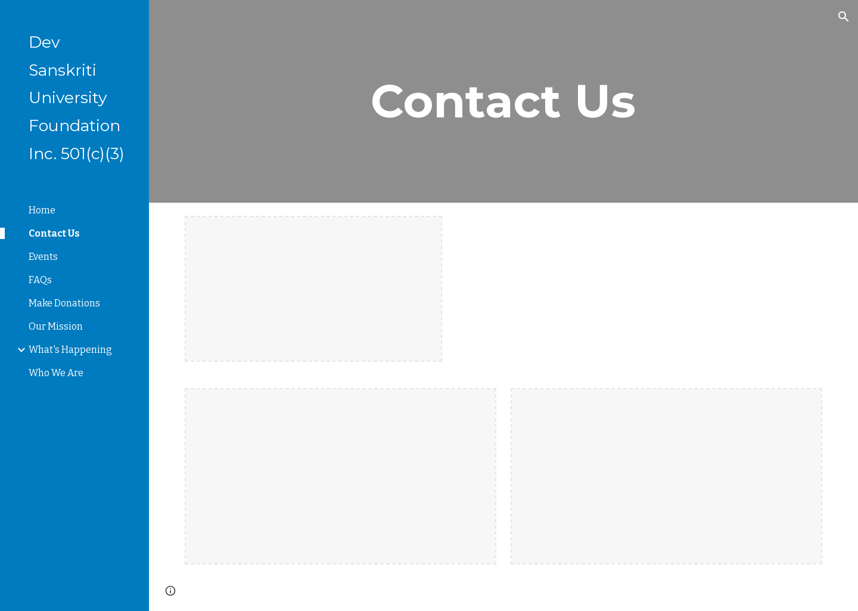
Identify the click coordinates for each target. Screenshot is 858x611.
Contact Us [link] (54, 233)
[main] (503, 101)
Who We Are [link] (56, 373)
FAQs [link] (40, 280)
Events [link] (43, 256)
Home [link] (42, 210)
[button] (843, 16)
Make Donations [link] (64, 303)
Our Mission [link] (56, 326)
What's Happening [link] (70, 349)
